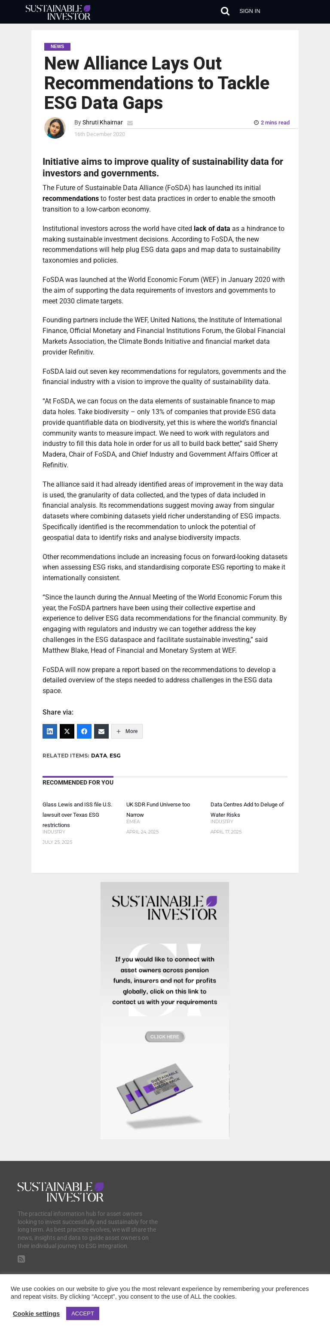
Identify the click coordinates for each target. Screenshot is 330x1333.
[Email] (101, 731)
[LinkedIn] (50, 731)
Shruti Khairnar (102, 122)
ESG (115, 755)
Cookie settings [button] (36, 1313)
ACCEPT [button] (82, 1313)
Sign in (249, 11)
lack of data (212, 228)
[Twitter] (67, 731)
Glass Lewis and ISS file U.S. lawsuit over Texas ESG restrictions (77, 814)
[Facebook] (84, 731)
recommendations (71, 198)
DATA (99, 755)
